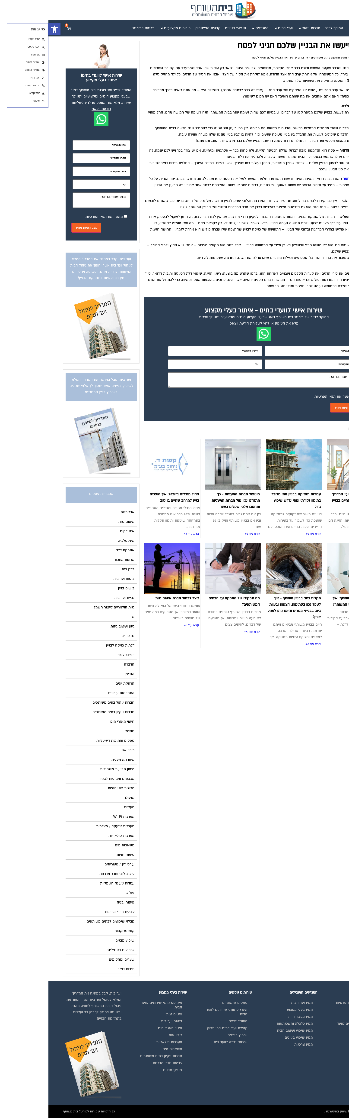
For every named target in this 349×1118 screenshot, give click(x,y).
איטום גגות (126, 1014)
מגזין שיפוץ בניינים (250, 1037)
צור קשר (323, 1063)
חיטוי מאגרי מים (122, 1028)
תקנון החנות (320, 1049)
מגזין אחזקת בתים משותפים (280, 57)
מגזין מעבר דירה (252, 1016)
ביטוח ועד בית (123, 1021)
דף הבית (329, 57)
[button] (6, 29)
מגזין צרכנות (255, 1044)
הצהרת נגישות (319, 1056)
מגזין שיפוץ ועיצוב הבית (246, 1030)
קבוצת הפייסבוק (317, 1035)
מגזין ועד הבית (311, 57)
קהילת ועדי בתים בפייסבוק (179, 1028)
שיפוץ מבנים (124, 1070)
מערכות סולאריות (121, 1042)
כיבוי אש (127, 1035)
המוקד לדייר (190, 1021)
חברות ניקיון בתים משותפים (113, 1056)
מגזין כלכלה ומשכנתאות (246, 1023)
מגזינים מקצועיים (317, 1016)
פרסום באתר (320, 1042)
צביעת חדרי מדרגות (119, 1063)
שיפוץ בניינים (189, 1035)
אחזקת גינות (325, 140)
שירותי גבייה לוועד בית (182, 1042)
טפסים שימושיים (186, 1002)
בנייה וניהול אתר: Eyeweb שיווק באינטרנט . (305, 1111)
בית (327, 1009)
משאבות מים (124, 1049)
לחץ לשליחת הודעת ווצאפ (201, 323)
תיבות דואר (303, 178)
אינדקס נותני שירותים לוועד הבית (309, 1025)
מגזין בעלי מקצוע (251, 1009)
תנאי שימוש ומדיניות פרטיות (308, 1002)
